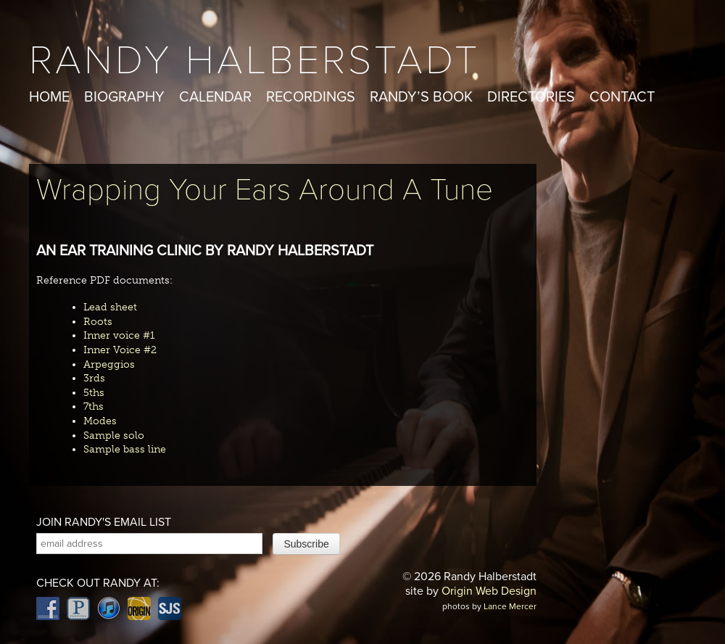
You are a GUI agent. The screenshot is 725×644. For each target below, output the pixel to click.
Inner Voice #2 (120, 350)
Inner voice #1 (118, 335)
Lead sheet (110, 307)
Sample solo (113, 435)
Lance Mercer (510, 606)
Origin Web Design (489, 591)
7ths (93, 406)
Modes (100, 421)
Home (49, 97)
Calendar (215, 97)
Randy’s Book (421, 97)
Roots (97, 321)
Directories (531, 97)
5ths (93, 393)
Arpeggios (109, 364)
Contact (622, 97)
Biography (124, 97)
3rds (94, 378)
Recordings (310, 97)
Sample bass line (124, 449)
